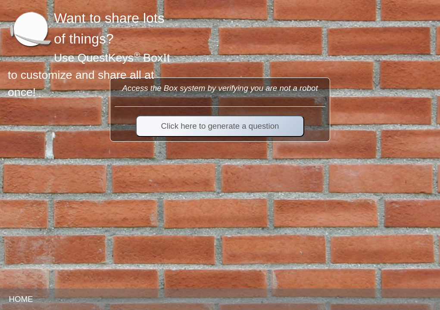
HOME (21, 299)
